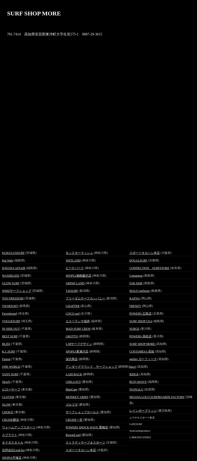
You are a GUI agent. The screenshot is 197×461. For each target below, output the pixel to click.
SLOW (6, 404)
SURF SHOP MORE (142, 344)
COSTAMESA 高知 (141, 351)
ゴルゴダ (72, 404)
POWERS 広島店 (140, 313)
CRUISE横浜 (10, 420)
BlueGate (71, 389)
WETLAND (73, 260)
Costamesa (136, 275)
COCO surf (73, 313)
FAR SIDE (136, 283)
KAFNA (134, 298)
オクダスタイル (12, 442)
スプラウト (9, 435)
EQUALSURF (138, 260)
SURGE (134, 329)
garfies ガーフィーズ (143, 359)
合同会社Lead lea (13, 450)
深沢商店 (72, 359)
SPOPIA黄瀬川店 (77, 351)
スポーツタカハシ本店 (81, 450)
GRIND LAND (75, 283)
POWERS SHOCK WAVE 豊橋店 (87, 427)
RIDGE (134, 374)
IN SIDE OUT (11, 329)
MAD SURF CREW (78, 329)
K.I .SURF (8, 351)
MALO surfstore (139, 291)
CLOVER (8, 397)
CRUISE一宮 (74, 420)
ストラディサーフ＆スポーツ (85, 442)
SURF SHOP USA (140, 321)
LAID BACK (74, 374)
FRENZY (135, 306)
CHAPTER (73, 306)
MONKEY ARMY (77, 397)
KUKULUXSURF (13, 253)
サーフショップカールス (82, 412)
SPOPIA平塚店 (12, 457)
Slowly (6, 382)
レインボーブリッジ (143, 410)
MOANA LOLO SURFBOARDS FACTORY (157, 397)
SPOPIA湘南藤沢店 (78, 275)
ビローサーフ (11, 389)
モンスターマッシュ (79, 253)
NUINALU (136, 389)
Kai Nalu (7, 260)
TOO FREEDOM (13, 298)
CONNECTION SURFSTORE (149, 268)
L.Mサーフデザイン (79, 344)
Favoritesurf (9, 313)
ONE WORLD (11, 366)
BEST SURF (10, 336)
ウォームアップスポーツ (18, 427)
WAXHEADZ (10, 275)
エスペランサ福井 (78, 321)
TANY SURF (10, 374)
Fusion (6, 359)
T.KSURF (72, 291)
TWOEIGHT (10, 306)
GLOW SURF (10, 283)
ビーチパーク (75, 268)
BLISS (6, 344)
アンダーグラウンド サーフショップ (91, 366)
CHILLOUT (73, 382)
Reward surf (73, 435)
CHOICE (7, 412)
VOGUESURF (11, 321)
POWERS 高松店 (140, 336)
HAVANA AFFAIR (13, 268)
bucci (132, 366)
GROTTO (72, 336)
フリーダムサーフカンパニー (85, 298)
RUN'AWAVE (138, 382)
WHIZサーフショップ (16, 291)
